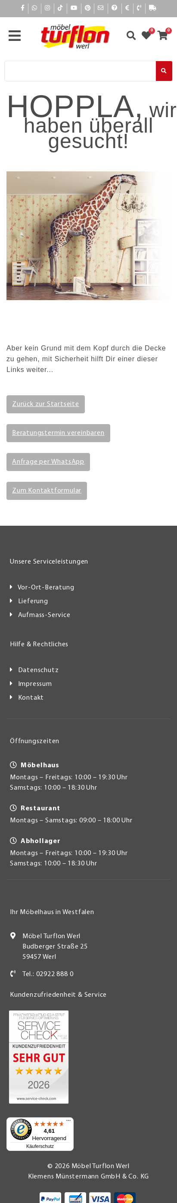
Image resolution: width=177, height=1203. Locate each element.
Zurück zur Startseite (45, 404)
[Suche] (80, 71)
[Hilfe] (114, 8)
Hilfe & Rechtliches (39, 644)
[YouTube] (74, 8)
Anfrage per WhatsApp (48, 462)
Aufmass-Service (44, 615)
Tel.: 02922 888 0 (48, 974)
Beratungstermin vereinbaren (58, 433)
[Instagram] (47, 8)
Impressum (35, 684)
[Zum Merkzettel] (149, 37)
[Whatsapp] (34, 8)
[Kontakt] (139, 8)
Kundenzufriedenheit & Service (58, 995)
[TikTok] (60, 8)
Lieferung (33, 601)
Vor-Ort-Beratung (46, 587)
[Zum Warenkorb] (165, 37)
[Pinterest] (87, 8)
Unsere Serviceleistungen (49, 561)
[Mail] (101, 8)
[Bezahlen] (127, 8)
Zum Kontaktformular (46, 490)
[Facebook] (22, 8)
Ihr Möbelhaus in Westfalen (52, 912)
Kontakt (31, 698)
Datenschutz (38, 670)
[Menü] (68, 1122)
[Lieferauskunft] (152, 8)
